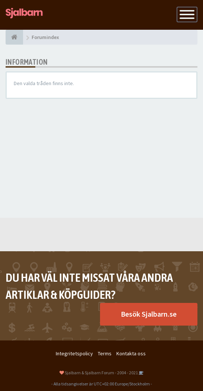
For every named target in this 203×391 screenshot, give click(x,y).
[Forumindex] (14, 37)
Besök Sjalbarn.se (149, 314)
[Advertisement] (101, 158)
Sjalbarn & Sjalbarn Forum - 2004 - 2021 (101, 372)
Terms (105, 353)
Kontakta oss (131, 353)
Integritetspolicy (74, 353)
